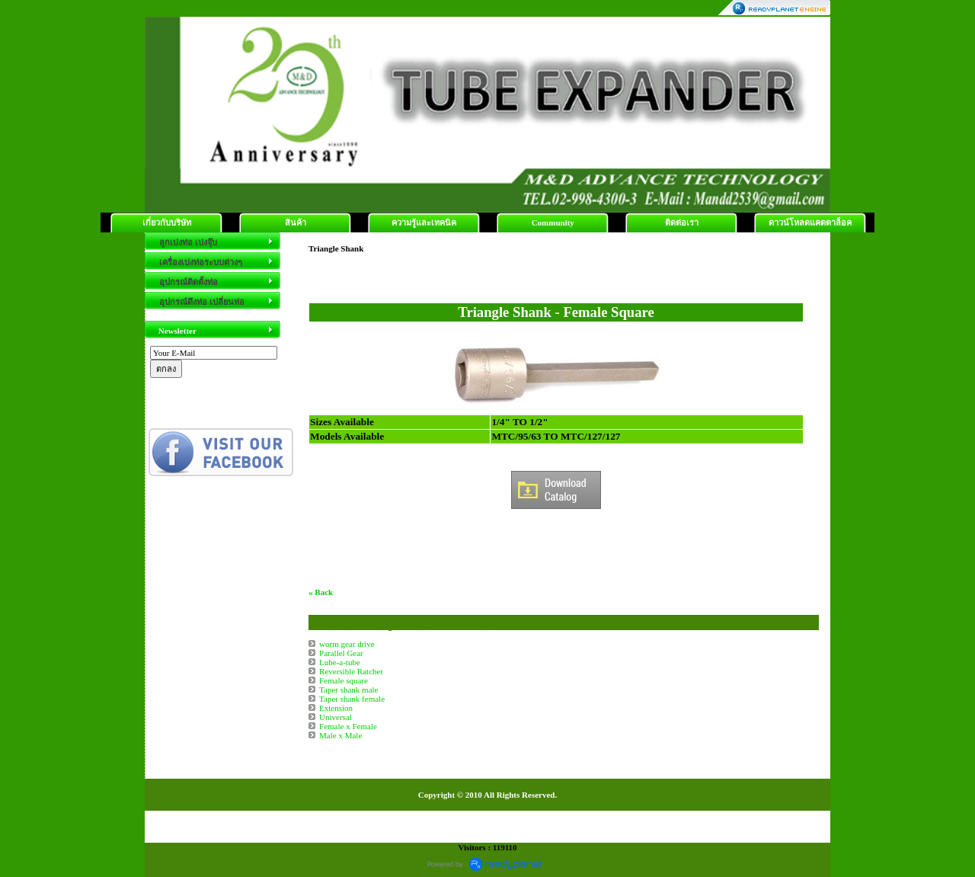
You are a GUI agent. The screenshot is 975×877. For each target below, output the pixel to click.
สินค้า (295, 222)
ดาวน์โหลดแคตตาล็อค (810, 222)
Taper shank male (348, 689)
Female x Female (348, 726)
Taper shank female (352, 698)
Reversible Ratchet (350, 671)
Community (553, 222)
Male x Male (340, 735)
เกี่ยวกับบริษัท (166, 222)
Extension (336, 707)
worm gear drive (347, 643)
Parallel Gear (341, 653)
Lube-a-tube (339, 662)
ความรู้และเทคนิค (424, 222)
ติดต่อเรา (681, 222)
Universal (335, 717)
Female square (343, 680)
